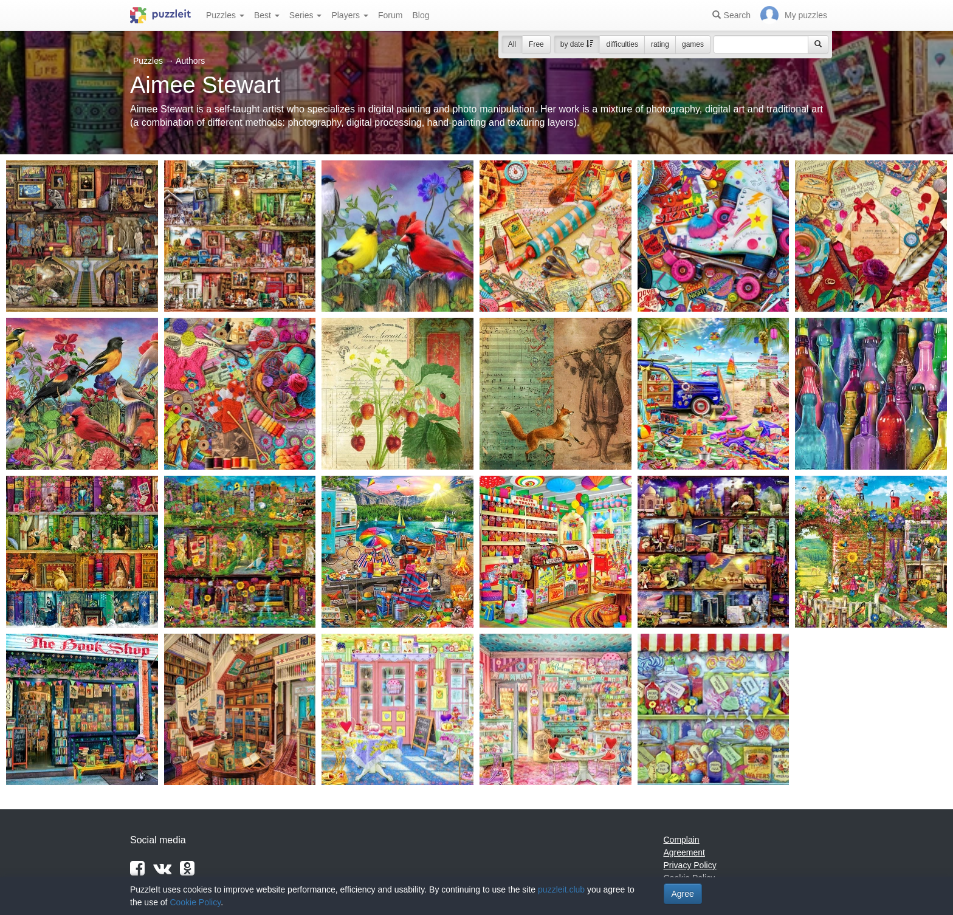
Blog (420, 15)
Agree (683, 894)
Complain (682, 840)
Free (536, 44)
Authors (190, 61)
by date (577, 44)
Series (305, 15)
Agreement (684, 852)
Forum (390, 15)
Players (349, 15)
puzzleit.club (561, 889)
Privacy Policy (690, 865)
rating (660, 44)
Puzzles (225, 15)
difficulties (622, 44)
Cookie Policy (195, 902)
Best (267, 15)
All (512, 44)
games (693, 44)
